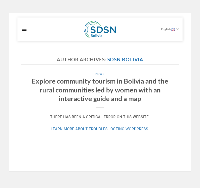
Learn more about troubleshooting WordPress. (100, 129)
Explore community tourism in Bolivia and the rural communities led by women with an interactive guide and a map (100, 89)
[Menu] (24, 29)
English (170, 29)
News (100, 73)
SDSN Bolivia (125, 59)
